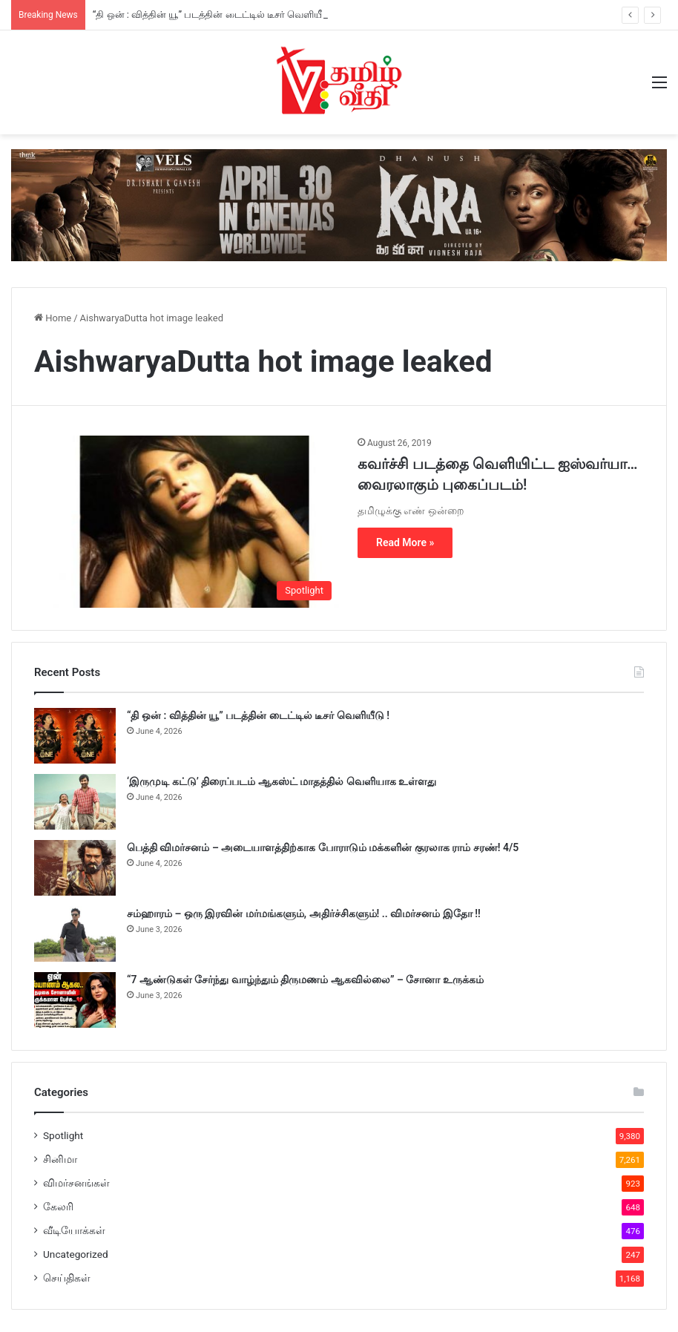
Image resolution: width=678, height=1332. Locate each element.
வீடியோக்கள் (74, 1230)
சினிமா (60, 1159)
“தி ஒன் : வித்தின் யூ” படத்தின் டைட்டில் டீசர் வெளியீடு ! (214, 14)
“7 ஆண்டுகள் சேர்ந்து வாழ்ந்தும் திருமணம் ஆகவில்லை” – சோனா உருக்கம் (305, 979)
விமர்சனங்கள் (76, 1183)
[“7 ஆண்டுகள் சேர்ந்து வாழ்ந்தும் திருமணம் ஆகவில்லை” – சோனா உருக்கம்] (75, 1000)
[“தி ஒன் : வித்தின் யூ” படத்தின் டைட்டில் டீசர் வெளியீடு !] (75, 736)
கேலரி (58, 1207)
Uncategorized (75, 1254)
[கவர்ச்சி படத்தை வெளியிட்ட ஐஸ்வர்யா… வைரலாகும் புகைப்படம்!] (186, 522)
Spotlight (63, 1135)
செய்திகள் (66, 1278)
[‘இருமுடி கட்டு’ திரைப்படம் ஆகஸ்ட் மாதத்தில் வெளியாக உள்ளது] (75, 802)
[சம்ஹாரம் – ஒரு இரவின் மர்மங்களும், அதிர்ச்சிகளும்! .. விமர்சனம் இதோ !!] (75, 934)
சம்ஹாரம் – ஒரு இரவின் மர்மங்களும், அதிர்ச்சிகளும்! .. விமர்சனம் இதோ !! (304, 913)
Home (52, 318)
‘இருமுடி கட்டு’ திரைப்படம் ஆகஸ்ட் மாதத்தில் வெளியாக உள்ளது (281, 781)
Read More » (405, 542)
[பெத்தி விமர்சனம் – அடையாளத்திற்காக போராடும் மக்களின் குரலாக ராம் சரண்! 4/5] (75, 868)
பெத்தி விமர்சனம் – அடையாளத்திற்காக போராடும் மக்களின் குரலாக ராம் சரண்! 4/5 (323, 847)
